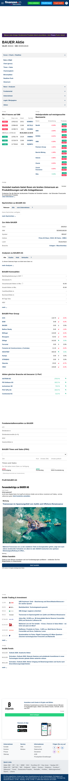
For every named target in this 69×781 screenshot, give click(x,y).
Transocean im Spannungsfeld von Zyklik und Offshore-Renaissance (42, 614)
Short (64, 126)
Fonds (14, 769)
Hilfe (21, 747)
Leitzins (12, 771)
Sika (37, 174)
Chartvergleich (8, 71)
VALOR (4, 46)
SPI (13, 765)
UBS (37, 131)
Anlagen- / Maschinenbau (58, 245)
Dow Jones (44, 765)
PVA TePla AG (6, 390)
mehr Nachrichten (9, 216)
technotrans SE (7, 386)
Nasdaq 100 (54, 765)
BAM (3, 321)
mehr (4, 307)
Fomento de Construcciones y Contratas (16, 348)
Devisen (40, 767)
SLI (18, 765)
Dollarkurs (48, 767)
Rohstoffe (37, 769)
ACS (3, 318)
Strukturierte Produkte (25, 769)
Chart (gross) (7, 63)
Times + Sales (8, 67)
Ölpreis (6, 771)
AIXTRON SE (6, 378)
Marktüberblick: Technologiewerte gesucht (33, 607)
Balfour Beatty (7, 329)
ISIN (16, 46)
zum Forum (5, 490)
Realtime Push (8, 78)
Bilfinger (5, 333)
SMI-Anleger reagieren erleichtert (30, 611)
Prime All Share (44, 238)
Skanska (5, 363)
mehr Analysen (8, 265)
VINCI (4, 367)
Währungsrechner (54, 769)
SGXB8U (30, 129)
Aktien (34, 767)
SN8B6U (30, 136)
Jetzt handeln (34, 565)
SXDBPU (30, 140)
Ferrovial (5, 344)
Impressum (37, 747)
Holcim (38, 158)
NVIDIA (38, 136)
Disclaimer (37, 752)
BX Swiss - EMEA (61, 238)
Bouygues (5, 337)
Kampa (4, 355)
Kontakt (6, 747)
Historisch (6, 82)
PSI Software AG (7, 382)
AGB (35, 754)
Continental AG (7, 394)
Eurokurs (56, 767)
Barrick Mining (40, 152)
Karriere (6, 749)
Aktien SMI (7, 765)
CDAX (52, 238)
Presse (6, 752)
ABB (37, 141)
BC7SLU (30, 125)
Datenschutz (38, 749)
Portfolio (44, 769)
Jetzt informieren (8, 196)
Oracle (38, 163)
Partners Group (41, 147)
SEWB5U (30, 121)
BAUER (4, 325)
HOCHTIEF (5, 352)
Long (64, 124)
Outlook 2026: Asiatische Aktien (20, 653)
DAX (27, 765)
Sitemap (6, 754)
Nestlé (38, 125)
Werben (22, 749)
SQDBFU (30, 144)
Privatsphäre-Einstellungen (42, 757)
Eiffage (4, 340)
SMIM (22, 765)
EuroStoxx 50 (35, 765)
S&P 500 (15, 767)
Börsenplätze (7, 74)
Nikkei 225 (7, 767)
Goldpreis (27, 767)
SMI (21, 767)
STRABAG (5, 359)
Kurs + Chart (7, 60)
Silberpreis (7, 769)
